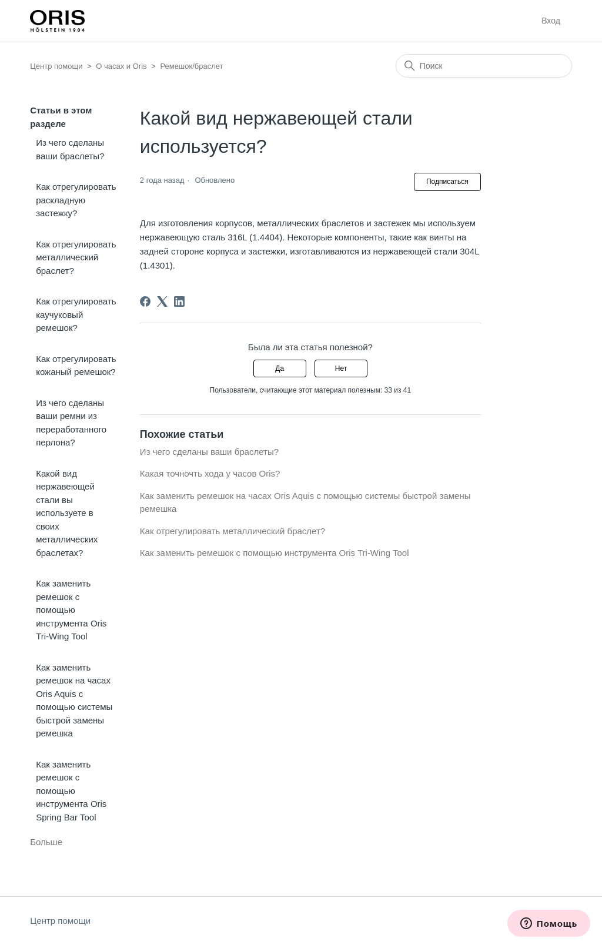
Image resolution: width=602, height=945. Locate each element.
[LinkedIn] (179, 301)
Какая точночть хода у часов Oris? (210, 473)
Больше (46, 842)
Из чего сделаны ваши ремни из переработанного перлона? (71, 423)
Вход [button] (550, 20)
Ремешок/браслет (191, 66)
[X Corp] (162, 301)
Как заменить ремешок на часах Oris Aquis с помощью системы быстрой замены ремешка (74, 700)
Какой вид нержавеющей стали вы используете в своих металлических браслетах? (67, 513)
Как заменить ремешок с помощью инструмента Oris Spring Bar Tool (71, 790)
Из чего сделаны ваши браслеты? (70, 149)
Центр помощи (56, 66)
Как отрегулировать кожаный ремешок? (76, 365)
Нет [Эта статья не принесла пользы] (341, 368)
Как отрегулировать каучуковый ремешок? (76, 314)
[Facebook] (145, 301)
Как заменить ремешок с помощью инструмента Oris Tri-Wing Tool (71, 609)
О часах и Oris (121, 66)
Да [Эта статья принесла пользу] (279, 368)
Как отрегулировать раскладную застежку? (76, 200)
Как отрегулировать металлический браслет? (76, 257)
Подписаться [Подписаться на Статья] (447, 181)
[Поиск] (484, 66)
